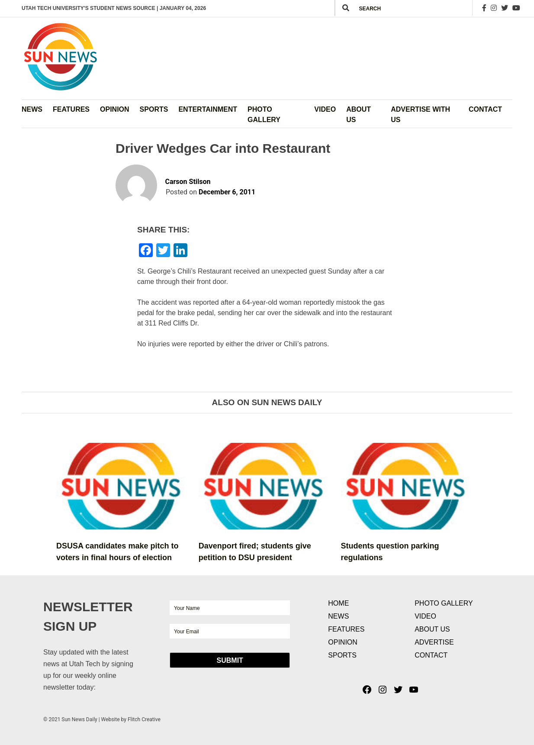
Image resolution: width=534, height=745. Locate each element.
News (32, 109)
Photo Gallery (264, 114)
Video (325, 109)
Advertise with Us (420, 114)
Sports (154, 109)
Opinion (114, 109)
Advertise (434, 642)
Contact (485, 109)
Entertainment (207, 109)
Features (71, 109)
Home (338, 603)
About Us (358, 114)
